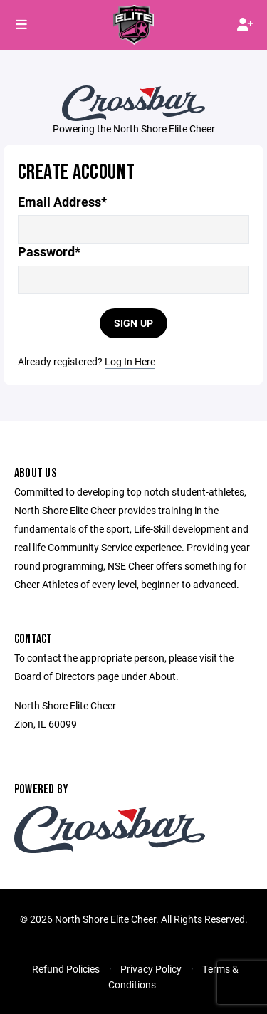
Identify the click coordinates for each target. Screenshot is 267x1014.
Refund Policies (66, 969)
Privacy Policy (151, 969)
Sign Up (134, 323)
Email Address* (62, 202)
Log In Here (130, 361)
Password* (49, 252)
